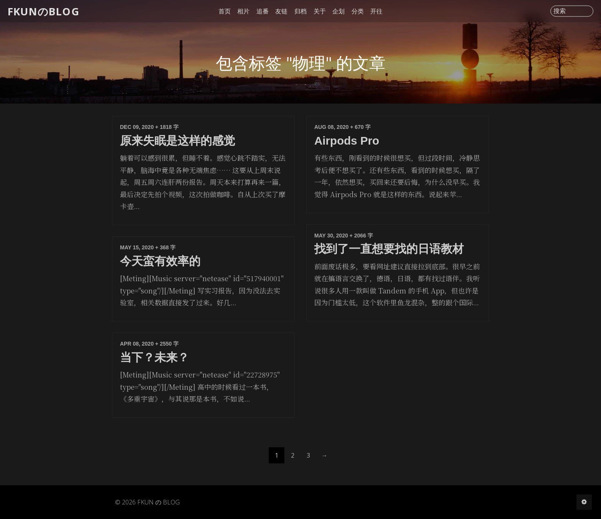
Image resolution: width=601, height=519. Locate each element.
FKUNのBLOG (43, 11)
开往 (376, 11)
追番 (262, 11)
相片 (243, 11)
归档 (300, 11)
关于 (320, 11)
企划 (338, 11)
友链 (281, 11)
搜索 (559, 11)
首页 (224, 11)
